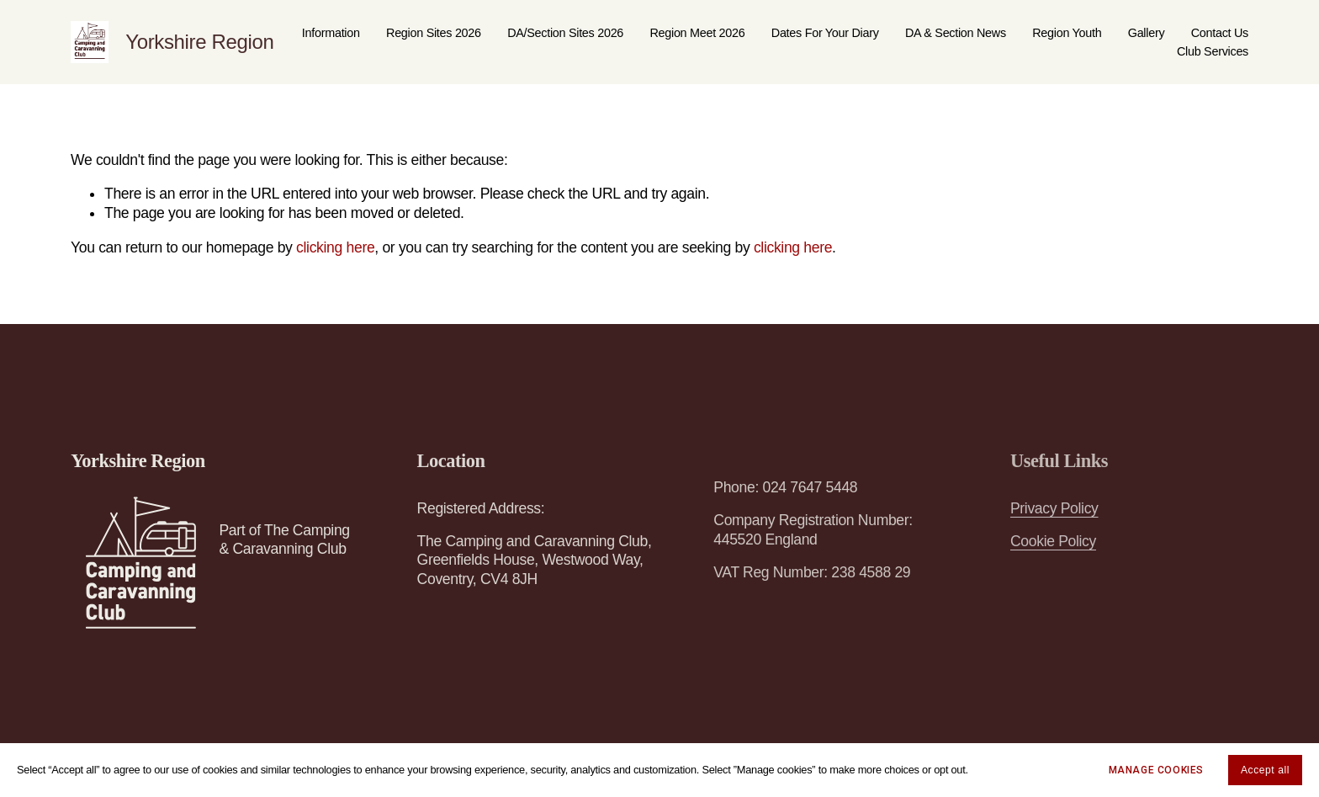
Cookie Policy (1053, 541)
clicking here (335, 247)
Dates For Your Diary (825, 33)
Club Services (1212, 51)
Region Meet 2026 (696, 33)
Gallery (1146, 33)
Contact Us (1219, 33)
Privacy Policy (1054, 508)
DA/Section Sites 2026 (565, 33)
